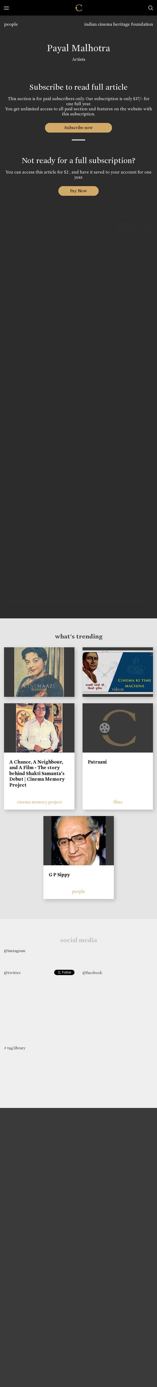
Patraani (97, 762)
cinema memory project (39, 802)
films (117, 802)
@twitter (12, 972)
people (11, 24)
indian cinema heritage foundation (118, 24)
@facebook (92, 972)
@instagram (14, 950)
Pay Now (78, 190)
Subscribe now (78, 127)
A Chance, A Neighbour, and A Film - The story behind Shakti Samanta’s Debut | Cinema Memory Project (37, 773)
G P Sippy (59, 875)
